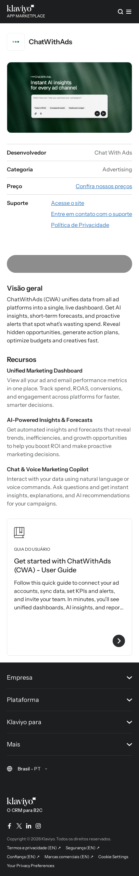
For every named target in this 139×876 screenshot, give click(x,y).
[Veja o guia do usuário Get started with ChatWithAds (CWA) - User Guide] (69, 587)
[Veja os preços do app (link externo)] (104, 186)
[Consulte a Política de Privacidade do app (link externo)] (80, 224)
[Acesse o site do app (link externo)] (67, 202)
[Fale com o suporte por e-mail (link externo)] (91, 213)
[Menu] (128, 11)
